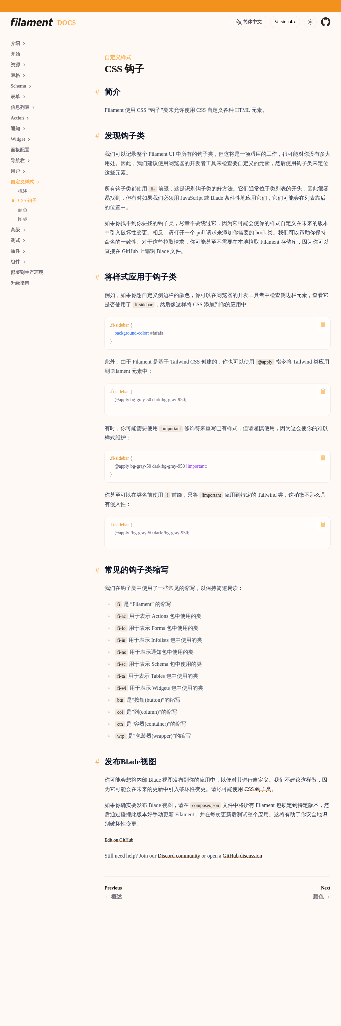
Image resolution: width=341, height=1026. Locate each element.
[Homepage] (32, 22)
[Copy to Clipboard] (323, 324)
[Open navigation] (310, 22)
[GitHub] (325, 22)
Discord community (179, 856)
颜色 (321, 896)
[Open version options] (248, 22)
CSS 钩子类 (257, 789)
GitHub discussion (242, 856)
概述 (113, 896)
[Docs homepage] (66, 22)
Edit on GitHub (119, 840)
